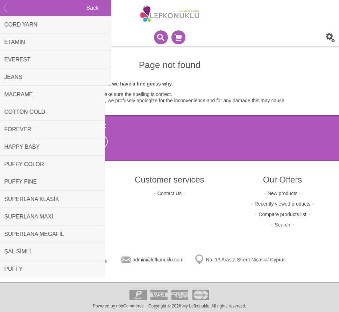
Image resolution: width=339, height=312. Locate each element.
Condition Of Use (56, 225)
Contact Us (169, 193)
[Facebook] (66, 142)
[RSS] (101, 142)
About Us (57, 235)
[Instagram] (83, 142)
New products (283, 193)
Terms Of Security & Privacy (56, 214)
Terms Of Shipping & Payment (57, 204)
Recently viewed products (283, 204)
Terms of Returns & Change (56, 193)
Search (282, 225)
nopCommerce (130, 306)
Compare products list (282, 214)
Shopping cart (178, 37)
